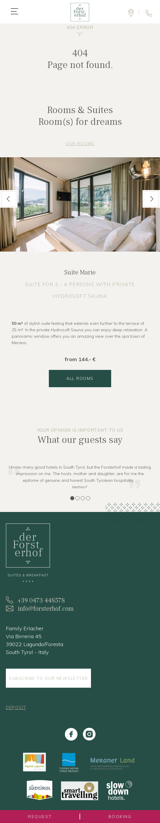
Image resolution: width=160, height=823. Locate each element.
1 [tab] (72, 498)
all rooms (80, 378)
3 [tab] (83, 498)
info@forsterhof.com (46, 609)
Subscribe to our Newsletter (48, 678)
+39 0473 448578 (41, 600)
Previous (8, 199)
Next (151, 199)
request (40, 816)
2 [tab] (77, 498)
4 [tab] (88, 498)
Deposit (16, 707)
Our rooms (80, 143)
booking (120, 816)
